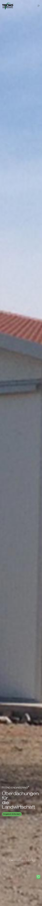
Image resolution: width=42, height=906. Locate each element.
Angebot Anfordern (12, 814)
